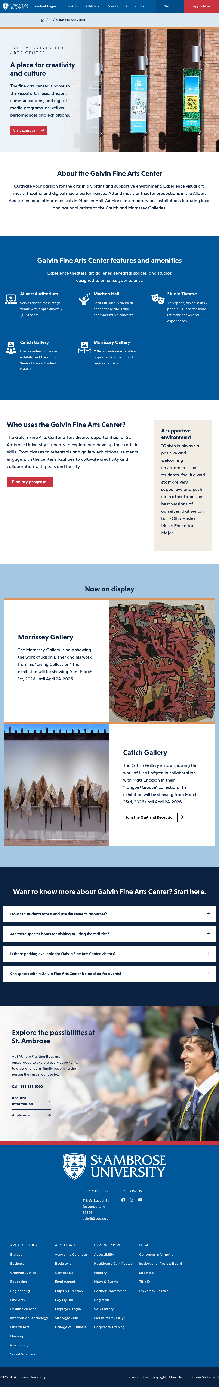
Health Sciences (23, 1309)
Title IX (144, 1281)
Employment (65, 1281)
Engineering (20, 1291)
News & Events (106, 1281)
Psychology (19, 1345)
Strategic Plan (66, 1318)
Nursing (16, 1336)
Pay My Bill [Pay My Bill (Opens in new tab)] (64, 1300)
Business (17, 1263)
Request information (22, 1100)
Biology (16, 1254)
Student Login (45, 6)
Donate (112, 6)
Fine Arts (71, 6)
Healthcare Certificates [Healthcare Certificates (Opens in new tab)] (113, 1263)
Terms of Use (137, 1377)
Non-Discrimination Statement (194, 1377)
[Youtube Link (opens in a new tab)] (140, 1201)
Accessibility (104, 1254)
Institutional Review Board (160, 1263)
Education (18, 1281)
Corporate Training (109, 1327)
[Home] (42, 20)
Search (170, 6)
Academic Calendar (71, 1254)
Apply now (21, 1115)
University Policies (154, 1291)
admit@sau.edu (95, 1218)
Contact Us (135, 6)
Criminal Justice (23, 1273)
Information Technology (29, 1318)
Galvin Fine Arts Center (70, 20)
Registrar (101, 1300)
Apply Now (201, 6)
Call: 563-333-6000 (27, 1086)
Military (100, 1273)
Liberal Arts (19, 1327)
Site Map (146, 1273)
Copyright (158, 1377)
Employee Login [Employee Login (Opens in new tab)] (68, 1309)
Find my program (29, 482)
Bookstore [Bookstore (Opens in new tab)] (63, 1263)
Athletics (92, 6)
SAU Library (104, 1309)
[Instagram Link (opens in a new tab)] (131, 1201)
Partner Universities (110, 1291)
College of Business (70, 1327)
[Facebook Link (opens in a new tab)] (123, 1201)
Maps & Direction (69, 1291)
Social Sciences (22, 1354)
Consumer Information (157, 1254)
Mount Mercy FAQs (109, 1318)
